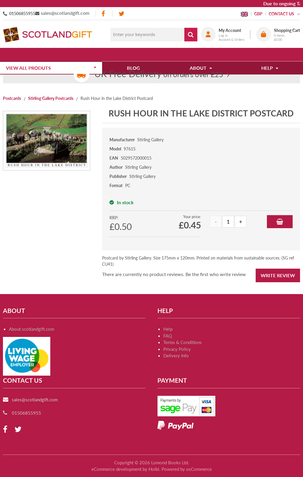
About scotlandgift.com (31, 329)
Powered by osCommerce (187, 469)
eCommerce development (116, 469)
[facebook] (103, 14)
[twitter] (121, 14)
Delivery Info (176, 355)
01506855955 (22, 13)
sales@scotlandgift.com (65, 13)
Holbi (154, 469)
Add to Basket (280, 221)
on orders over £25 (158, 74)
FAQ (167, 335)
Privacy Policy (177, 349)
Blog (135, 54)
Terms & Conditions (182, 342)
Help (168, 329)
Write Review (278, 275)
